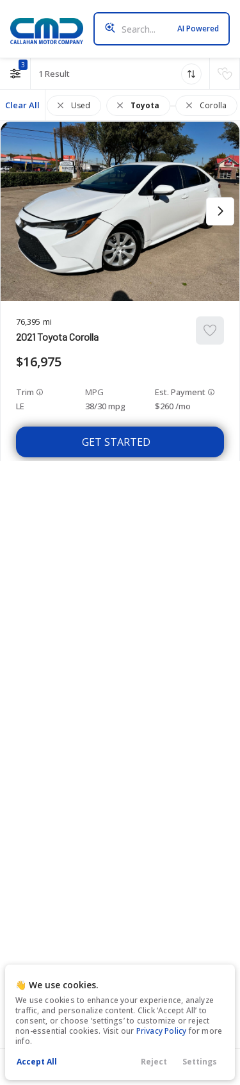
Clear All (22, 105)
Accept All (37, 1061)
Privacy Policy (161, 1030)
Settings (199, 1061)
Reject (154, 1061)
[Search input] (161, 28)
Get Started (116, 442)
